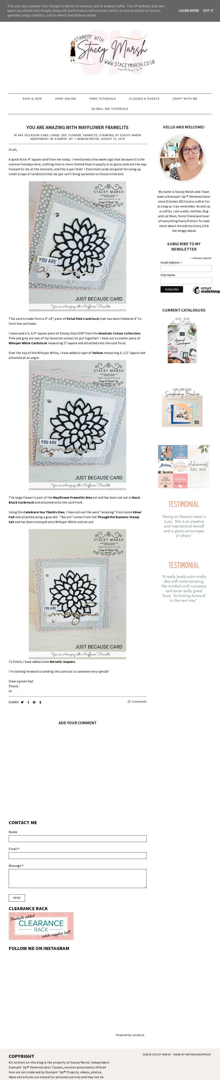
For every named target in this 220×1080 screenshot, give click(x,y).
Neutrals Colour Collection (119, 333)
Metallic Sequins (62, 662)
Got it (208, 11)
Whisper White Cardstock (28, 343)
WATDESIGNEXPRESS (198, 1054)
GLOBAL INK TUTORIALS (110, 108)
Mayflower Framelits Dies (72, 497)
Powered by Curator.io (130, 1035)
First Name (168, 275)
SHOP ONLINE (65, 98)
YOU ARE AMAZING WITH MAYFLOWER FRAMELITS (77, 127)
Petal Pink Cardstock (83, 319)
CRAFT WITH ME (185, 98)
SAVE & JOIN (32, 98)
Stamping (106, 135)
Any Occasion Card (33, 135)
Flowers (75, 135)
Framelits (90, 135)
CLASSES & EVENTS (144, 98)
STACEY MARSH (161, 1054)
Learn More (189, 11)
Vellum (97, 353)
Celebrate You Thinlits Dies (44, 512)
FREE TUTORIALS (103, 98)
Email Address (171, 263)
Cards (55, 135)
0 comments (137, 701)
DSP (64, 135)
